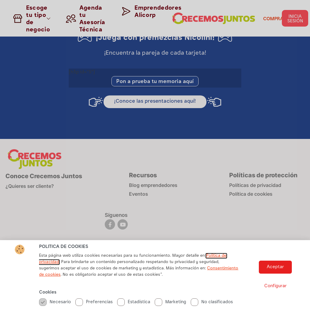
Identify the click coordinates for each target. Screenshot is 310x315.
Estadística (133, 302)
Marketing (170, 302)
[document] (155, 157)
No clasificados (212, 302)
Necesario (55, 302)
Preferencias (94, 302)
